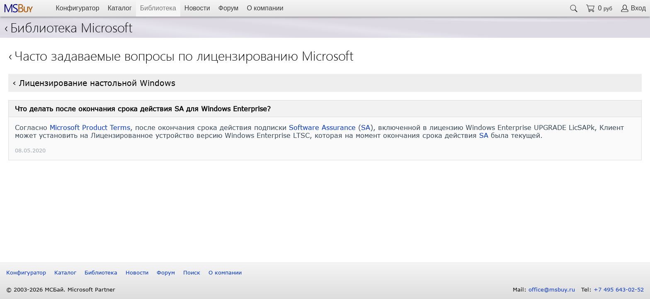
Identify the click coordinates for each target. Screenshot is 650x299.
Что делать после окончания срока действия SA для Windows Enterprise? (143, 109)
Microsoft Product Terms (90, 127)
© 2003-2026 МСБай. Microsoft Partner (60, 289)
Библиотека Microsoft (68, 27)
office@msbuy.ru (552, 289)
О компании (265, 8)
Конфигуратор (77, 8)
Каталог (120, 8)
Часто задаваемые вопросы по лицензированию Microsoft (184, 55)
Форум (228, 8)
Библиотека (158, 8)
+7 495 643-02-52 (619, 289)
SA (365, 127)
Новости (197, 8)
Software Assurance (322, 127)
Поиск (191, 272)
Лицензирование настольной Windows (97, 83)
